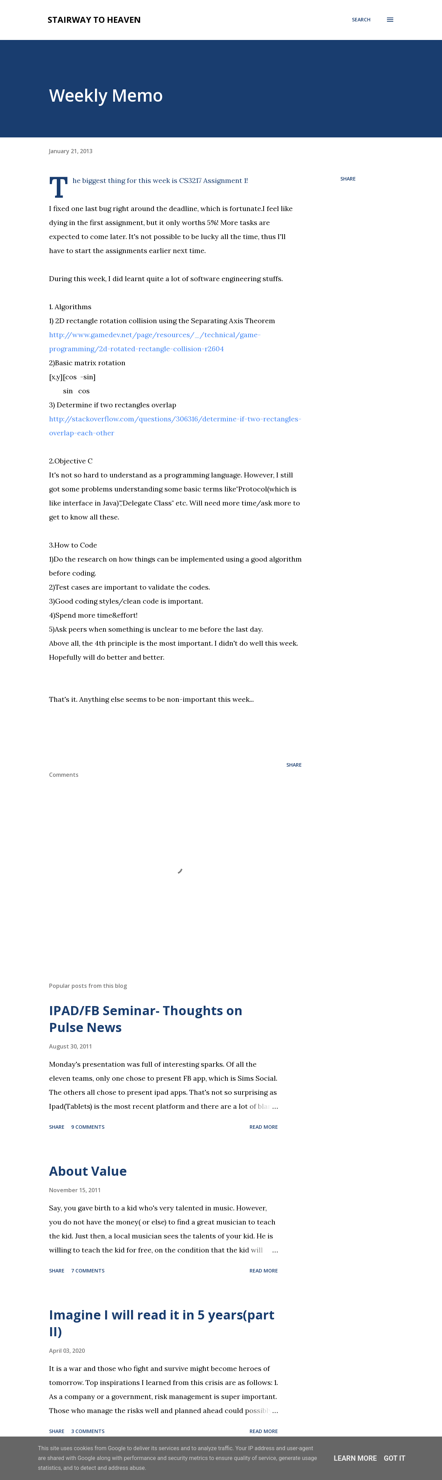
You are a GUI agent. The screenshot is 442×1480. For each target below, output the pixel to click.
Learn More (355, 1458)
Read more (264, 1126)
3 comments (87, 1431)
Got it (395, 1458)
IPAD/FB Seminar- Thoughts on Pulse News (146, 1019)
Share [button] (348, 178)
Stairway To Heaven (94, 19)
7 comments (87, 1270)
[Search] (361, 19)
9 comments (87, 1126)
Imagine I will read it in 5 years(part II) (161, 1323)
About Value (88, 1171)
